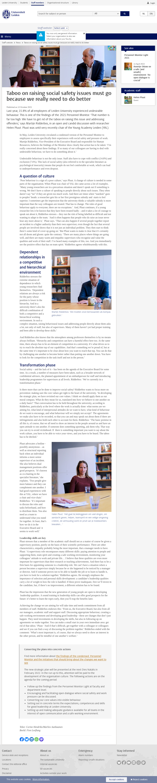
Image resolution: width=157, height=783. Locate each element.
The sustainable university (52, 759)
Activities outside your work (53, 773)
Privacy (5, 768)
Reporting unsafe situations (91, 759)
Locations (6, 759)
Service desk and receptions (15, 755)
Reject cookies (140, 779)
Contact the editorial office (14, 764)
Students (24, 2)
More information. (41, 779)
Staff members (37, 2)
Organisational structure (58, 2)
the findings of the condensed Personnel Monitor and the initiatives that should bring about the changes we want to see (65, 659)
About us (44, 755)
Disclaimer (7, 773)
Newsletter (122, 755)
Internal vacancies (48, 764)
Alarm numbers (85, 755)
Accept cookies (116, 779)
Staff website (7, 42)
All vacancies (46, 768)
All (96, 13)
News (18, 42)
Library (75, 2)
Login (152, 3)
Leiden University (9, 2)
